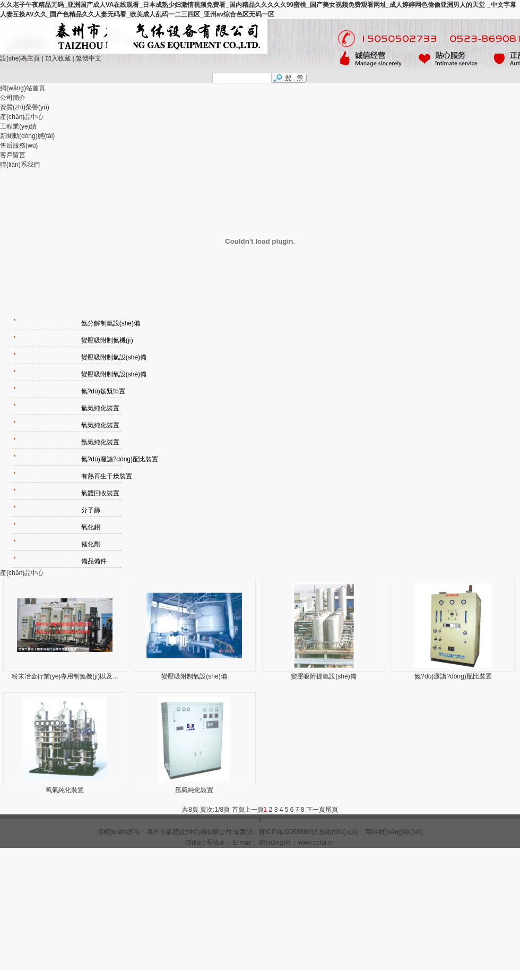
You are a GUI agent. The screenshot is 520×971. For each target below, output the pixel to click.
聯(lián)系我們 (20, 164)
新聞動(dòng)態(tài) (27, 136)
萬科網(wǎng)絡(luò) (394, 832)
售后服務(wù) (19, 145)
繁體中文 (88, 58)
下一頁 (315, 809)
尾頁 (331, 809)
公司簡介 (12, 97)
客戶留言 (12, 155)
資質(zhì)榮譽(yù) (24, 107)
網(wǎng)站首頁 (22, 88)
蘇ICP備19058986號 (288, 832)
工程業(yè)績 (18, 126)
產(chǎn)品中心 (22, 117)
